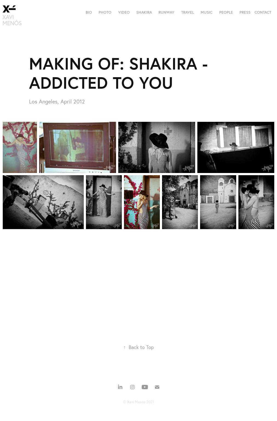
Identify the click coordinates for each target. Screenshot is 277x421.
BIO (89, 12)
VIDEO (124, 12)
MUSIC (206, 12)
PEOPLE (226, 12)
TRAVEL (187, 12)
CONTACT (263, 12)
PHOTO (105, 12)
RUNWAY (166, 12)
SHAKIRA (144, 12)
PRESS (245, 12)
